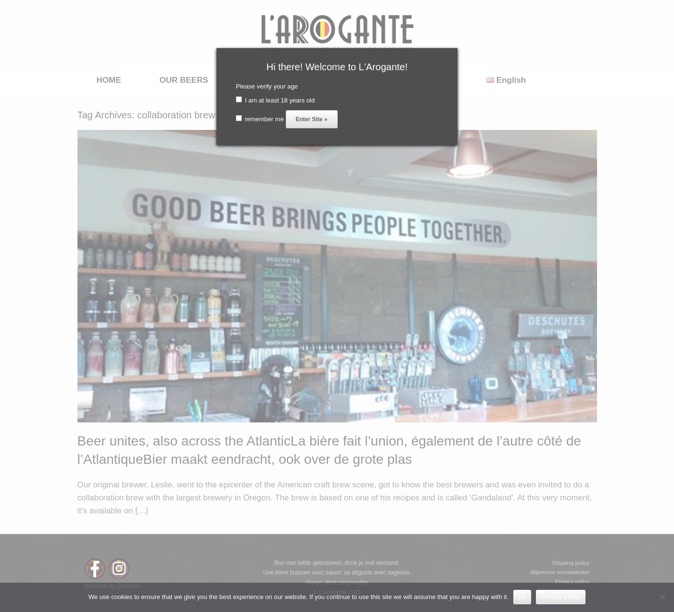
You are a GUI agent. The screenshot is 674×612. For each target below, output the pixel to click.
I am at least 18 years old (275, 100)
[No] (662, 597)
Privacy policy (561, 596)
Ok (522, 596)
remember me (260, 119)
